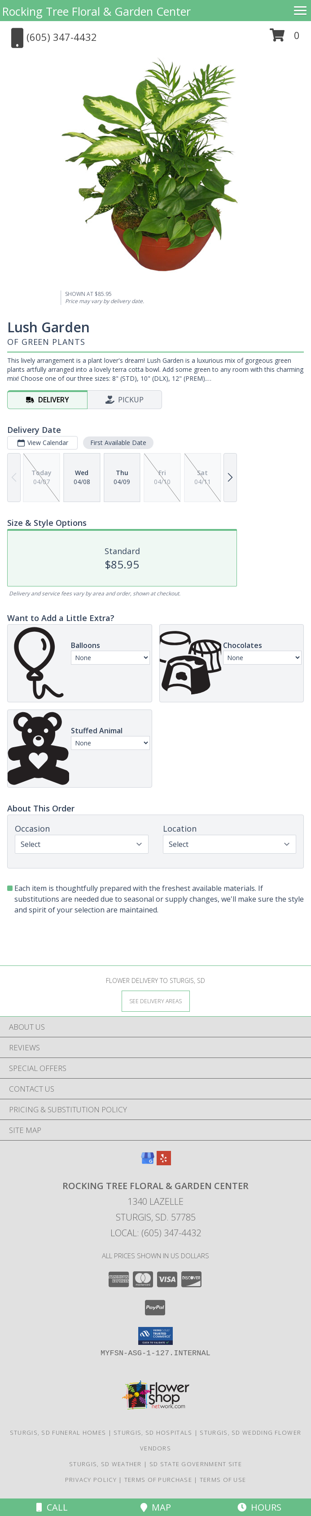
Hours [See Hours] (259, 1507)
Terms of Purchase (158, 1480)
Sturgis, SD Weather (105, 1464)
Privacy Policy (91, 1480)
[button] (285, 38)
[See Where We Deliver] (156, 1000)
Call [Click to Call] (52, 1507)
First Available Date (118, 442)
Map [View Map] (155, 1507)
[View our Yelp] (164, 1162)
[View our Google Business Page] (147, 1162)
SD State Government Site (195, 1464)
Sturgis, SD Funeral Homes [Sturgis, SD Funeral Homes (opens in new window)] (58, 1432)
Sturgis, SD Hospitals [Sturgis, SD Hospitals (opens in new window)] (153, 1432)
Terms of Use (223, 1480)
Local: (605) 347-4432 (155, 1233)
